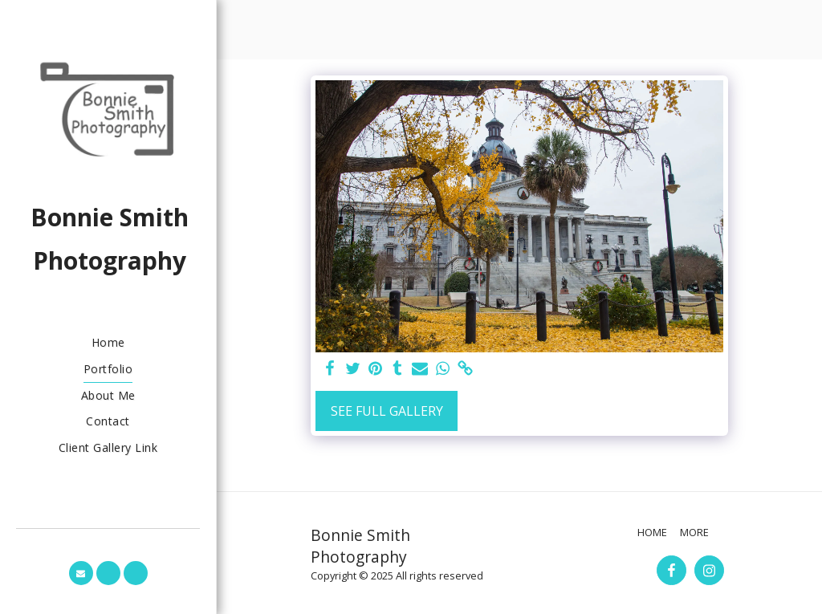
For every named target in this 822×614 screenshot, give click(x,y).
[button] (81, 573)
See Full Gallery (387, 411)
